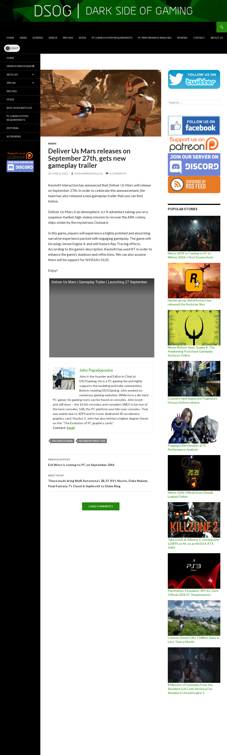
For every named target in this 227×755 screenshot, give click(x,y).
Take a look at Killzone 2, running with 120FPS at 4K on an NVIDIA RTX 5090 (193, 543)
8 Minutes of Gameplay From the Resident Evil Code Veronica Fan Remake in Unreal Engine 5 (190, 689)
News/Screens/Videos (20, 66)
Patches (68, 37)
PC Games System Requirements (112, 37)
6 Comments (118, 173)
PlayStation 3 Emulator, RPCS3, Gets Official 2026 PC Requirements (193, 592)
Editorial (13, 128)
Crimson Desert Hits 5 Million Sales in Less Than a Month (193, 640)
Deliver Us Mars (62, 440)
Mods (82, 37)
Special (11, 82)
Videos (53, 37)
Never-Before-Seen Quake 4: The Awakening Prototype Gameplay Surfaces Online (191, 351)
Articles (12, 74)
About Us (217, 37)
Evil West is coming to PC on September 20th (100, 462)
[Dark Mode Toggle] (12, 48)
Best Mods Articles (19, 107)
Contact (199, 37)
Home (10, 37)
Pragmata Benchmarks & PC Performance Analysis (187, 447)
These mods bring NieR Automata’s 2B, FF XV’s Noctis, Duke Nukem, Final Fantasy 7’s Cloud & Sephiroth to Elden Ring (100, 480)
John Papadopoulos (88, 173)
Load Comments (101, 506)
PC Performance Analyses (154, 37)
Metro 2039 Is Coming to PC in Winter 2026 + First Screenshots (190, 255)
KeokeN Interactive (92, 440)
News (23, 37)
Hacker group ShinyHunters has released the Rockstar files (190, 302)
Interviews (14, 136)
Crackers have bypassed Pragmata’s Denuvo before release (192, 400)
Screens (37, 37)
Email (71, 428)
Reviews (182, 37)
